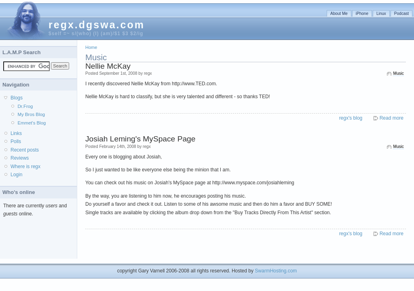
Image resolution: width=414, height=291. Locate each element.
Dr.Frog (25, 106)
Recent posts (25, 150)
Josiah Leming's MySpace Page (140, 139)
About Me (339, 13)
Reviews (20, 158)
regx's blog (351, 118)
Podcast (401, 13)
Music (398, 73)
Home (91, 47)
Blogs (17, 98)
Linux (381, 13)
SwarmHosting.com (276, 271)
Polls (16, 141)
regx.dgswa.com (97, 24)
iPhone (362, 13)
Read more (391, 118)
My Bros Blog (31, 114)
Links (16, 133)
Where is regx (25, 166)
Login (16, 174)
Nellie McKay (108, 66)
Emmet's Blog (31, 122)
